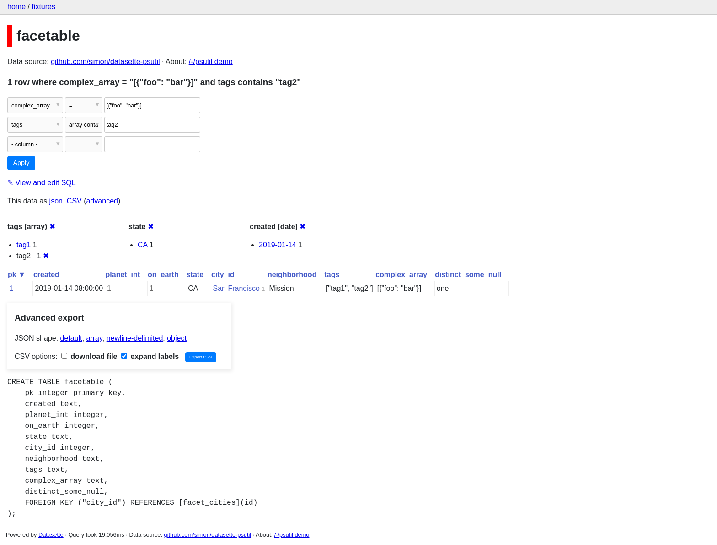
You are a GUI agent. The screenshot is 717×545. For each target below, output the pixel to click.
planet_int (123, 274)
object (177, 338)
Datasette (51, 534)
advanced (102, 201)
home (16, 7)
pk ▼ (17, 274)
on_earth (163, 274)
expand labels (150, 356)
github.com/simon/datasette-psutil (105, 61)
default (71, 338)
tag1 (23, 245)
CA (142, 245)
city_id (223, 274)
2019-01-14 (277, 245)
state (195, 274)
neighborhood (292, 274)
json (56, 201)
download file (89, 356)
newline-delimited (135, 338)
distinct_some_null (468, 274)
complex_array (401, 274)
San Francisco (236, 288)
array (94, 338)
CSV (74, 201)
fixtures (43, 7)
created (46, 274)
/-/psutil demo (211, 61)
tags (331, 274)
